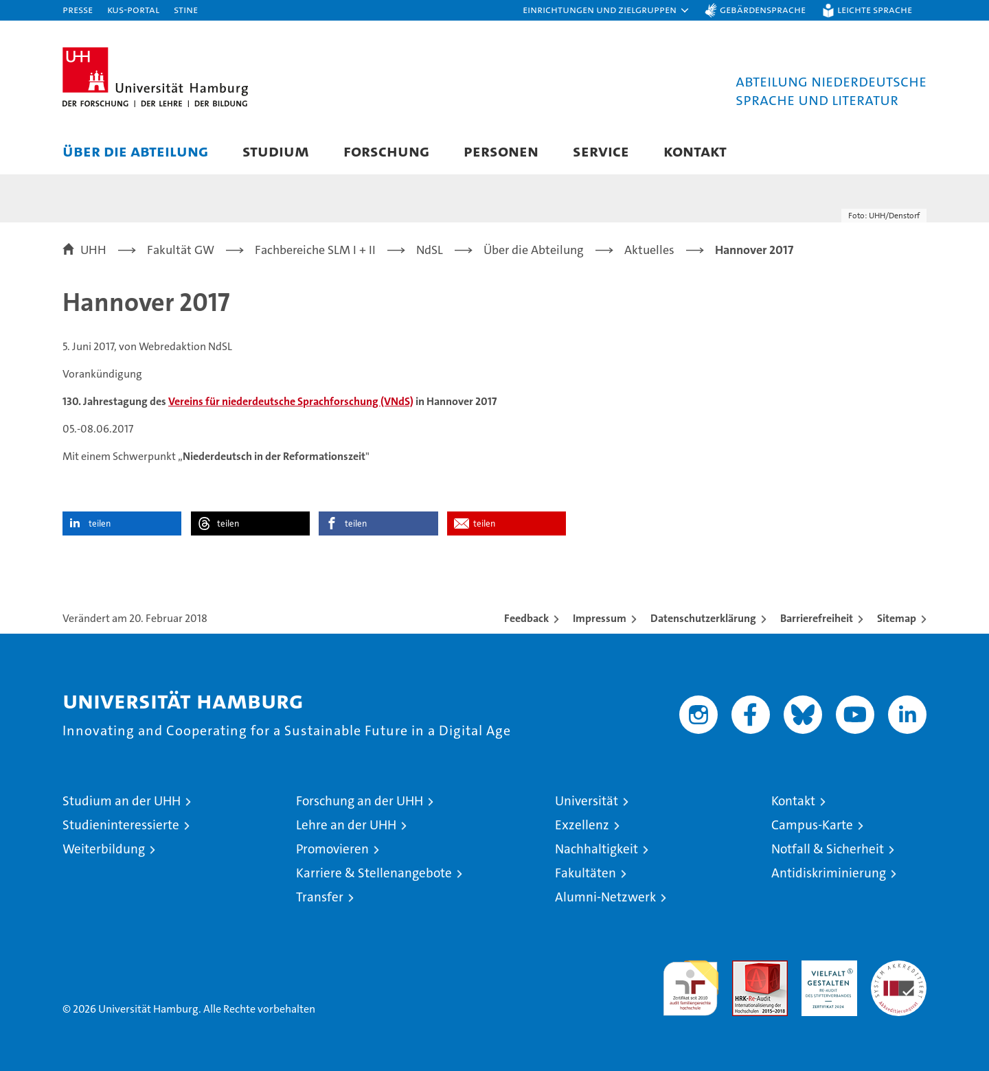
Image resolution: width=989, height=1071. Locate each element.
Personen (501, 150)
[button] (606, 10)
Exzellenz (582, 824)
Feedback (526, 618)
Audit (745, 967)
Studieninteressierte (120, 824)
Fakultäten (585, 873)
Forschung (386, 150)
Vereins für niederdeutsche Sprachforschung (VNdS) (290, 401)
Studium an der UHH (121, 800)
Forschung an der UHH (359, 800)
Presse (77, 9)
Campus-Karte (812, 824)
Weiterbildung (103, 848)
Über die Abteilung (135, 150)
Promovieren (332, 848)
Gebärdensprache (763, 9)
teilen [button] (100, 523)
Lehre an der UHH (346, 824)
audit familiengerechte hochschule (690, 982)
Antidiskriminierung (828, 873)
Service (601, 150)
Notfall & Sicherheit (827, 848)
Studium (275, 150)
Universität (586, 800)
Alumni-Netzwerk (605, 897)
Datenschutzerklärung (703, 618)
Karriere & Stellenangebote (374, 873)
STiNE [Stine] (186, 9)
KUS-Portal (133, 9)
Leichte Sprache (874, 9)
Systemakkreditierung (899, 967)
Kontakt (695, 150)
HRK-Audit (826, 967)
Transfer (319, 897)
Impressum (599, 618)
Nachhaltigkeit (596, 848)
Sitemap (896, 618)
